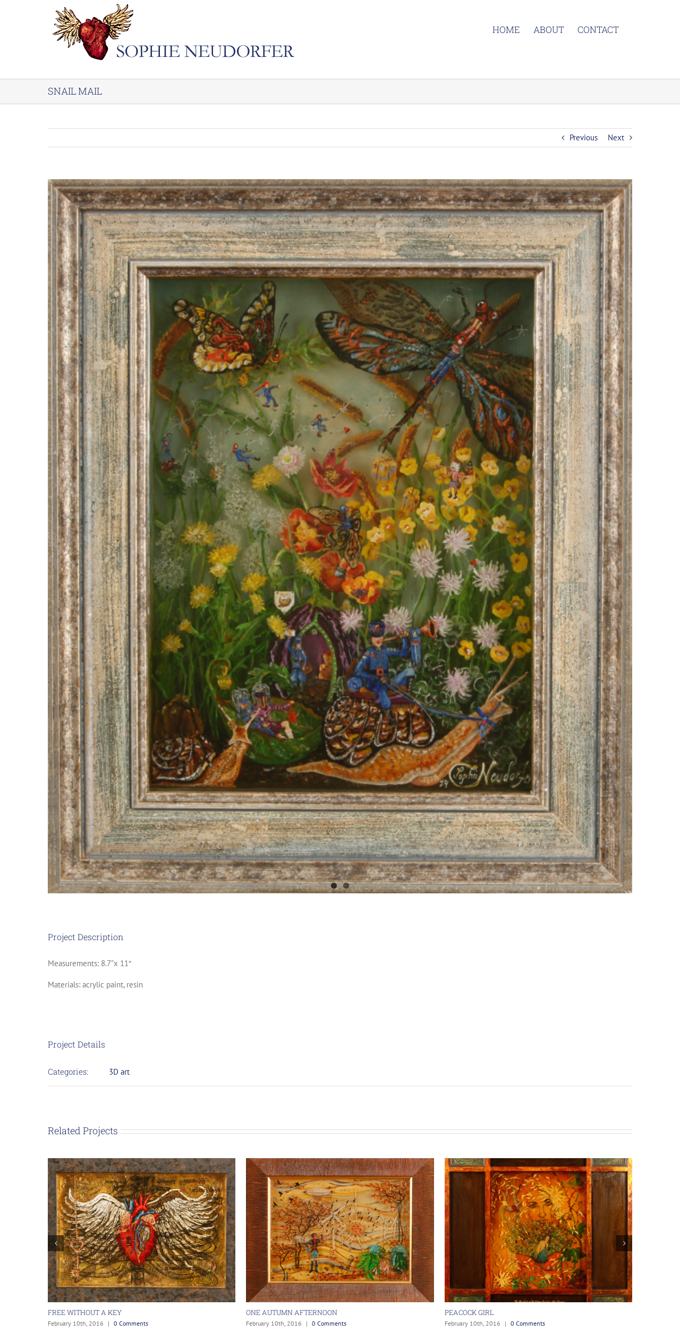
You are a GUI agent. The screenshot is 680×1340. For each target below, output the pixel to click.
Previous (584, 137)
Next (616, 137)
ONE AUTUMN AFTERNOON (291, 1312)
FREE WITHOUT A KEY (85, 1312)
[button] (56, 1243)
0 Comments (131, 1323)
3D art (119, 1072)
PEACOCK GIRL (469, 1312)
